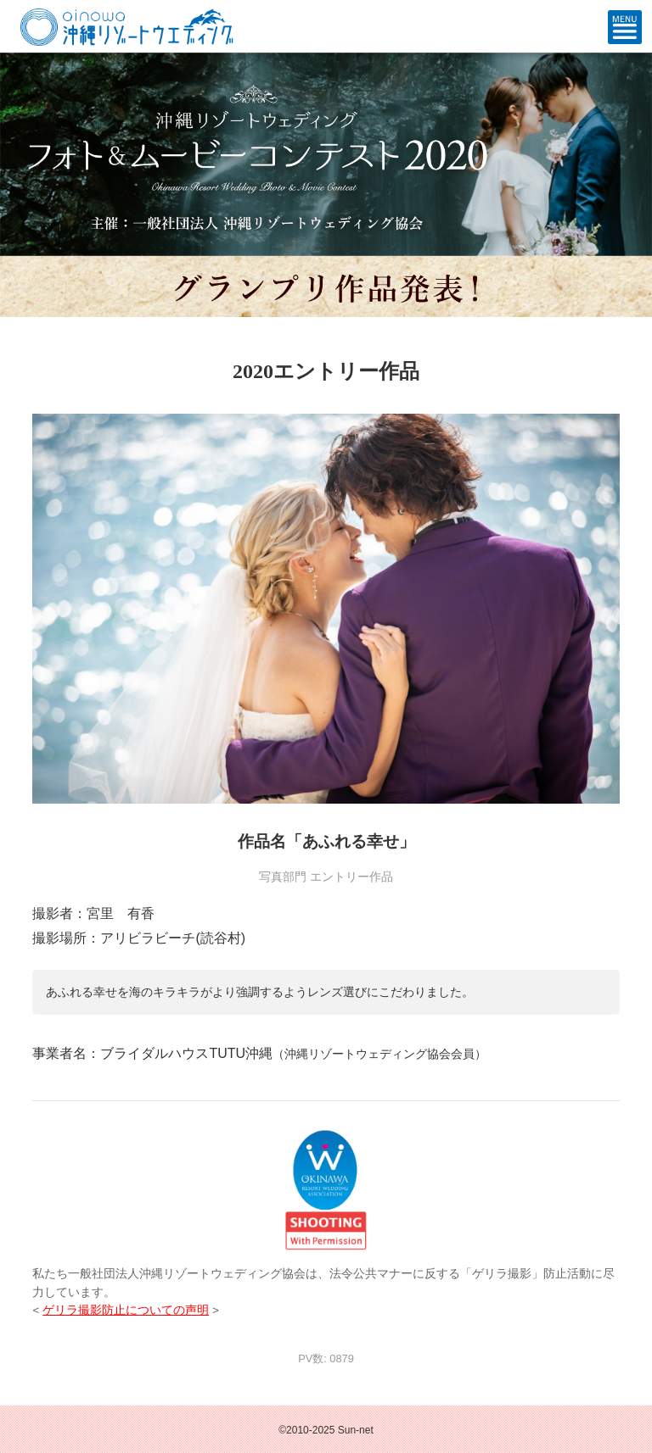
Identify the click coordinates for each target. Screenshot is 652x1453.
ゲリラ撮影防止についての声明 (125, 1310)
